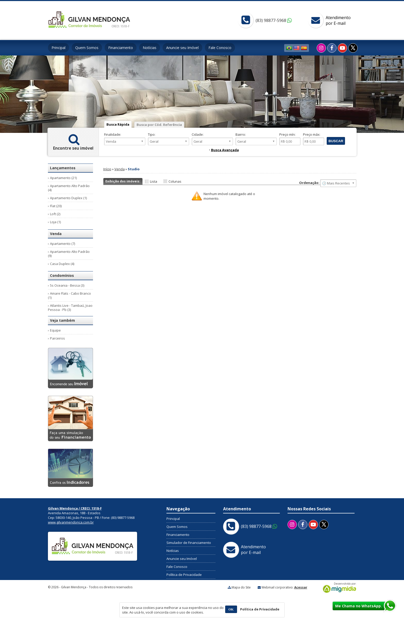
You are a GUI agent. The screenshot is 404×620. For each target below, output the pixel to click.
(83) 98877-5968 (271, 20)
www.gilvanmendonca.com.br (71, 522)
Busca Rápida (117, 124)
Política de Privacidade (184, 574)
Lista (153, 181)
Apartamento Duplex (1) (68, 198)
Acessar (300, 587)
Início (107, 169)
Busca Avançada (225, 150)
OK (231, 609)
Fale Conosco (219, 47)
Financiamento (120, 47)
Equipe (55, 330)
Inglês (296, 48)
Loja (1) (55, 222)
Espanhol (304, 48)
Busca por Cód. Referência (159, 124)
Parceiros (57, 338)
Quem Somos (86, 47)
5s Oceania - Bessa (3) (67, 285)
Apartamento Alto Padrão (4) (69, 187)
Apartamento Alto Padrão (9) (69, 253)
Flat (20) (56, 206)
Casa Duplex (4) (62, 263)
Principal (58, 47)
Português (289, 48)
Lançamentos (62, 167)
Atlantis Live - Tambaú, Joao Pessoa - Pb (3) (70, 307)
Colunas (175, 181)
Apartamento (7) (62, 243)
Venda (119, 169)
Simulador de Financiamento (188, 542)
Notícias (149, 47)
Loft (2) (55, 214)
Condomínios (62, 275)
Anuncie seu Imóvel (182, 47)
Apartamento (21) (63, 177)
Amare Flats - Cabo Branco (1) (69, 295)
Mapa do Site (241, 587)
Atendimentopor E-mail (338, 20)
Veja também (62, 320)
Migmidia (338, 588)
